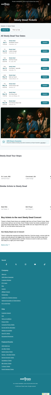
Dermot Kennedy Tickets (8, 357)
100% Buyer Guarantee (7, 277)
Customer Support (6, 313)
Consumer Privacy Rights (8, 324)
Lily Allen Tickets (6, 349)
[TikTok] (44, 264)
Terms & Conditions (6, 319)
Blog (3, 286)
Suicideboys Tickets (7, 360)
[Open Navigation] (48, 4)
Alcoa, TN (5, 30)
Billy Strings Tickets (6, 363)
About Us (4, 274)
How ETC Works (6, 333)
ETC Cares (4, 283)
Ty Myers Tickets (6, 366)
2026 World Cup (6, 346)
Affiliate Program (6, 292)
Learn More (43, 142)
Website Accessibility (7, 330)
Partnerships (5, 294)
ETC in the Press (6, 303)
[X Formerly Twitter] (16, 264)
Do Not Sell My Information (8, 327)
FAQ (3, 316)
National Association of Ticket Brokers (11, 300)
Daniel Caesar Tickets (7, 351)
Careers (4, 289)
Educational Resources (7, 336)
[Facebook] (6, 264)
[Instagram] (25, 264)
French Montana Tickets (8, 369)
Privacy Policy (5, 321)
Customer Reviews (6, 280)
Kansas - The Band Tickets (8, 354)
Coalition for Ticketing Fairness (9, 297)
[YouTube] (35, 264)
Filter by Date (16, 30)
